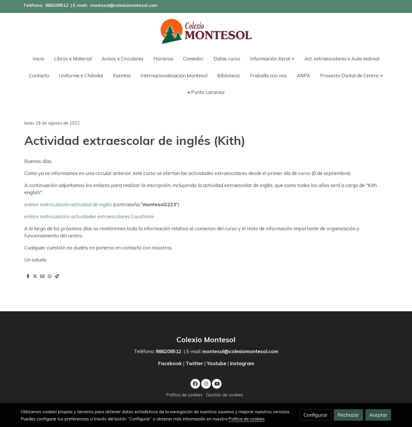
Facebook (170, 363)
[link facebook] (195, 383)
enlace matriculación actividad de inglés (68, 204)
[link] (206, 31)
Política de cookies (185, 395)
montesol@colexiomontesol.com (124, 5)
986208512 (56, 5)
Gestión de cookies (224, 395)
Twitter (194, 363)
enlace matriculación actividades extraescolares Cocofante (89, 216)
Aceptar (378, 415)
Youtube (216, 363)
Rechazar (348, 415)
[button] (272, 58)
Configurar (316, 415)
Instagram (242, 363)
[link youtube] (217, 383)
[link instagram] (206, 383)
